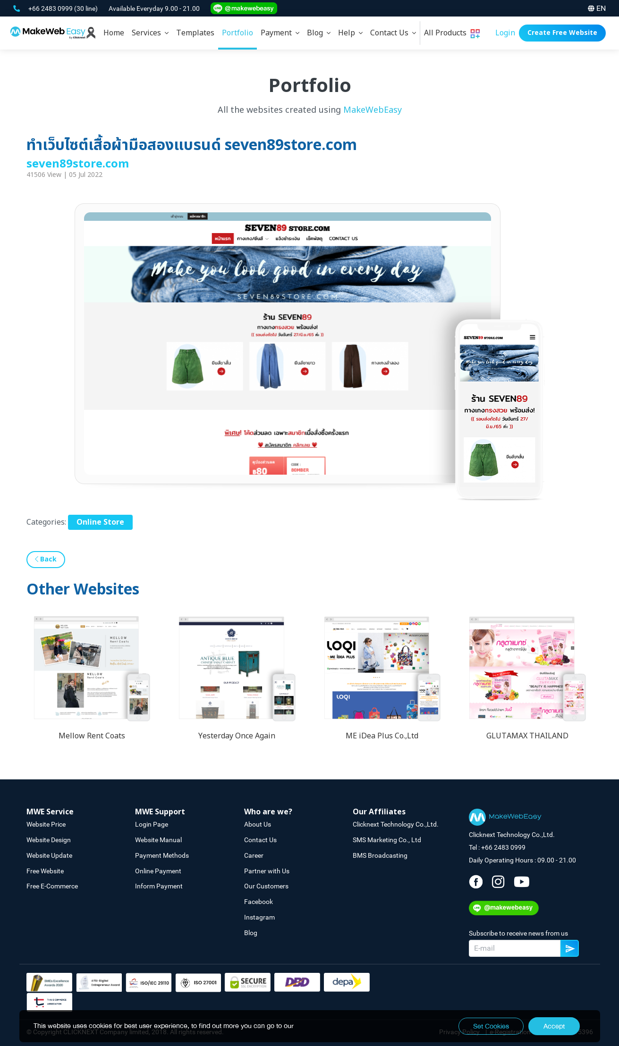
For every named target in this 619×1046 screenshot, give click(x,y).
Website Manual (158, 840)
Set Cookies (491, 1026)
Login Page (151, 824)
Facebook (258, 901)
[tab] (150, 33)
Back (46, 559)
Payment (280, 33)
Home (113, 33)
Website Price (46, 824)
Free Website (45, 871)
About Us (257, 824)
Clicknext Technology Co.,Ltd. (396, 824)
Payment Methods (162, 855)
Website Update (49, 855)
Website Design (48, 840)
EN (597, 8)
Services (150, 33)
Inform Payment (159, 886)
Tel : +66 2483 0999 (497, 847)
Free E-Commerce (52, 886)
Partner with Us (266, 871)
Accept (554, 1026)
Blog (319, 33)
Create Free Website (562, 33)
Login (505, 33)
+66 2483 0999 (51, 8)
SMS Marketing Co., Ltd (387, 840)
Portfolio (237, 33)
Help (350, 33)
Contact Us (393, 33)
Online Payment (158, 871)
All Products (452, 33)
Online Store (100, 522)
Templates (195, 33)
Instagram (259, 917)
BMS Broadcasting (380, 855)
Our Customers (266, 886)
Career (253, 855)
